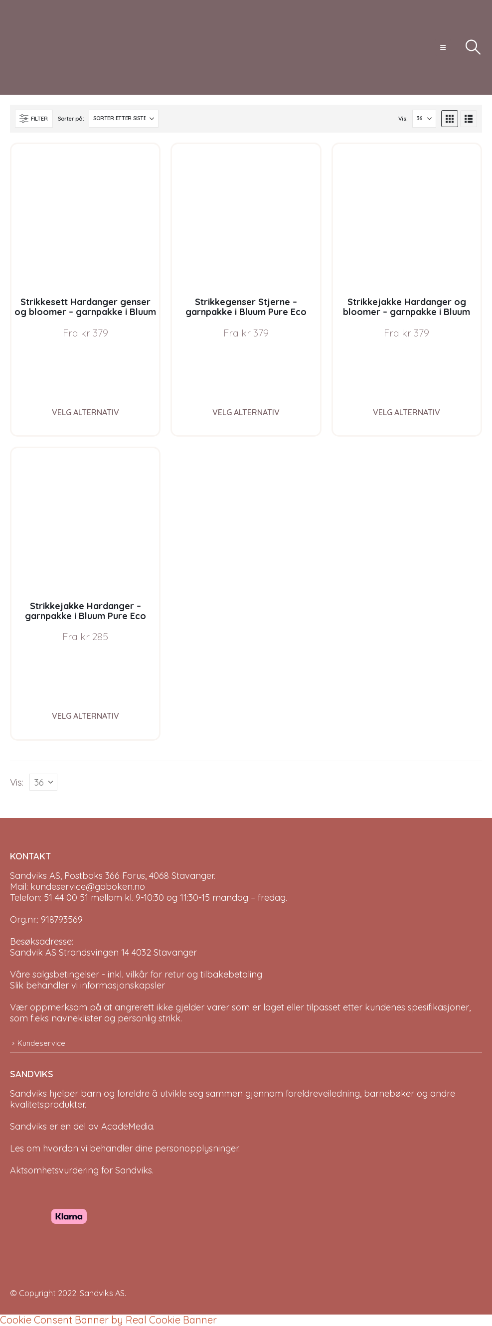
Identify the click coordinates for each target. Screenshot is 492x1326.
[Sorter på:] (124, 119)
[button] (443, 47)
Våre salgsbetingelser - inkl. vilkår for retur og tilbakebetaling (136, 974)
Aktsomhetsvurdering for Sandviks (81, 1170)
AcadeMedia (127, 1126)
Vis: (402, 118)
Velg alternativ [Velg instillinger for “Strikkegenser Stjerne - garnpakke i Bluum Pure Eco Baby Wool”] (246, 412)
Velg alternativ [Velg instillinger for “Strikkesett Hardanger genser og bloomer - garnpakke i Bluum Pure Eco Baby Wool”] (85, 412)
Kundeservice (41, 1043)
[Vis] (424, 119)
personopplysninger (196, 1148)
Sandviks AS (102, 1293)
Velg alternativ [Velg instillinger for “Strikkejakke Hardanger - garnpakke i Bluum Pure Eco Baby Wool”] (85, 716)
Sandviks (28, 1093)
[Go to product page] (85, 218)
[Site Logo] (47, 47)
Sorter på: (71, 118)
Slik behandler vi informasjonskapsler (87, 985)
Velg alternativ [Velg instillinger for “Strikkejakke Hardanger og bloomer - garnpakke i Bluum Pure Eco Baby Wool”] (406, 412)
